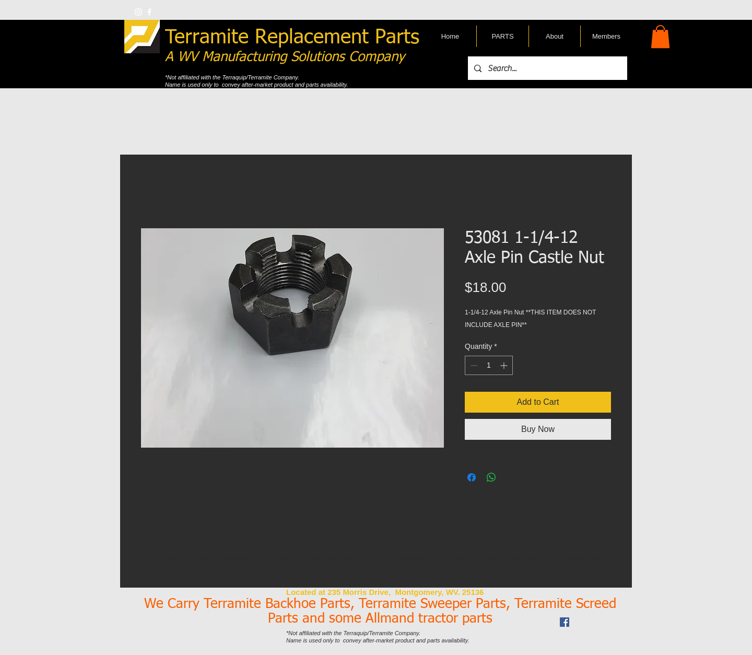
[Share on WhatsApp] (491, 477)
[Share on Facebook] (471, 477)
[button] (660, 36)
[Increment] (504, 365)
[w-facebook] (149, 12)
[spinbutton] (488, 365)
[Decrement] (472, 365)
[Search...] (546, 68)
